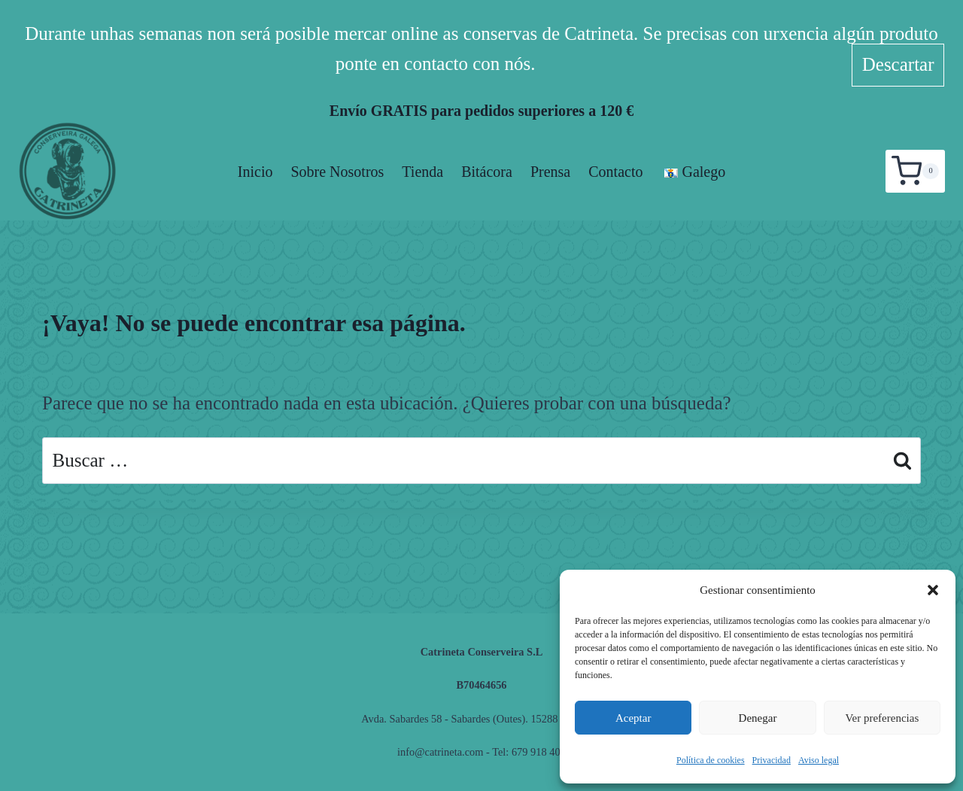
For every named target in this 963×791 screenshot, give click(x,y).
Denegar (758, 718)
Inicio (255, 171)
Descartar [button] (898, 64)
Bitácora (486, 171)
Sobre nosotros (337, 171)
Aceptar (633, 718)
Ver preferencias (882, 718)
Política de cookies (710, 760)
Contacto (615, 171)
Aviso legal (818, 760)
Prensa (550, 171)
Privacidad (771, 760)
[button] (932, 590)
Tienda (422, 171)
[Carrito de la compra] (915, 171)
